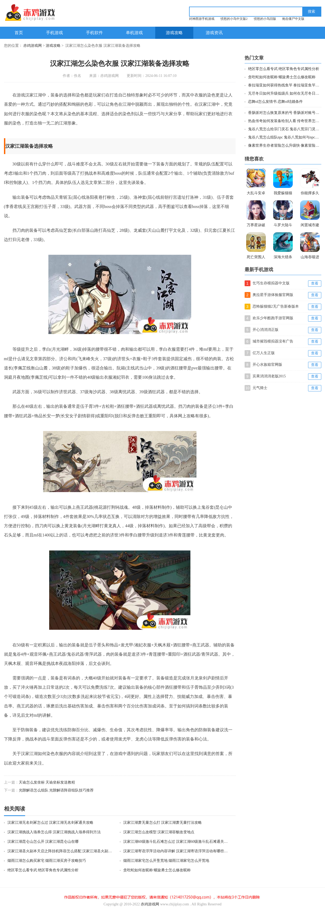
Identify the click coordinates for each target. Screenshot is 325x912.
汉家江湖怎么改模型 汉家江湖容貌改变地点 (159, 832)
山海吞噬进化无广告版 (310, 257)
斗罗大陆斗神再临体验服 (283, 225)
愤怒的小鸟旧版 (265, 19)
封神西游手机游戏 (201, 19)
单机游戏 (134, 32)
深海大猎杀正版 (283, 257)
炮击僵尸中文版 (293, 19)
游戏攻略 (174, 32)
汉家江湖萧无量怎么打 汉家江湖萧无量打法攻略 (162, 823)
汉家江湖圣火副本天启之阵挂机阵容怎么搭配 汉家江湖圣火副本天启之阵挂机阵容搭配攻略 (60, 851)
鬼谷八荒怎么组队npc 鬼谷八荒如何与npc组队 (284, 137)
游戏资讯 (214, 32)
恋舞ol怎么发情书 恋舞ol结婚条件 (275, 102)
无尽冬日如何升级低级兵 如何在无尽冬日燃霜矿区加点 (284, 93)
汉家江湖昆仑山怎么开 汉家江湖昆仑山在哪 (43, 842)
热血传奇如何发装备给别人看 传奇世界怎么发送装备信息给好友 (284, 121)
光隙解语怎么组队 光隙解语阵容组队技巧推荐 (56, 790)
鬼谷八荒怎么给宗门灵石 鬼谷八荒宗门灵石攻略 (284, 129)
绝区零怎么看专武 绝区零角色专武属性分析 (43, 870)
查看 (314, 283)
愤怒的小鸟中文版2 (234, 19)
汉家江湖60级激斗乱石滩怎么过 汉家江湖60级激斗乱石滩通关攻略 (176, 842)
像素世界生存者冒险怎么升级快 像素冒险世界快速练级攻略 (284, 145)
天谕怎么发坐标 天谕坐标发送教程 (47, 782)
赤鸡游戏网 (32, 46)
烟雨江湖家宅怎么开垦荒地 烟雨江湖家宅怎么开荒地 (166, 861)
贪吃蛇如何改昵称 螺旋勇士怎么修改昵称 (157, 870)
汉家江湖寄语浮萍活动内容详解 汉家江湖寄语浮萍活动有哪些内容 (176, 851)
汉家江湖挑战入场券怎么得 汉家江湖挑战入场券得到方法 (54, 832)
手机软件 (94, 32)
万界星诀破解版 (256, 225)
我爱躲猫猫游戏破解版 (283, 193)
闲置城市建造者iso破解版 (309, 225)
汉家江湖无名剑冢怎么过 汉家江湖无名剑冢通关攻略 (50, 823)
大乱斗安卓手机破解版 (256, 193)
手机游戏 (54, 32)
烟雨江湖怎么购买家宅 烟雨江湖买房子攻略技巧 (46, 861)
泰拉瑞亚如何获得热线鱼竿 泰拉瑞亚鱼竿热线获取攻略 (284, 85)
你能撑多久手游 (310, 193)
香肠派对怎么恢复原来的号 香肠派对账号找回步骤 (284, 113)
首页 (19, 32)
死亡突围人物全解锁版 (256, 257)
